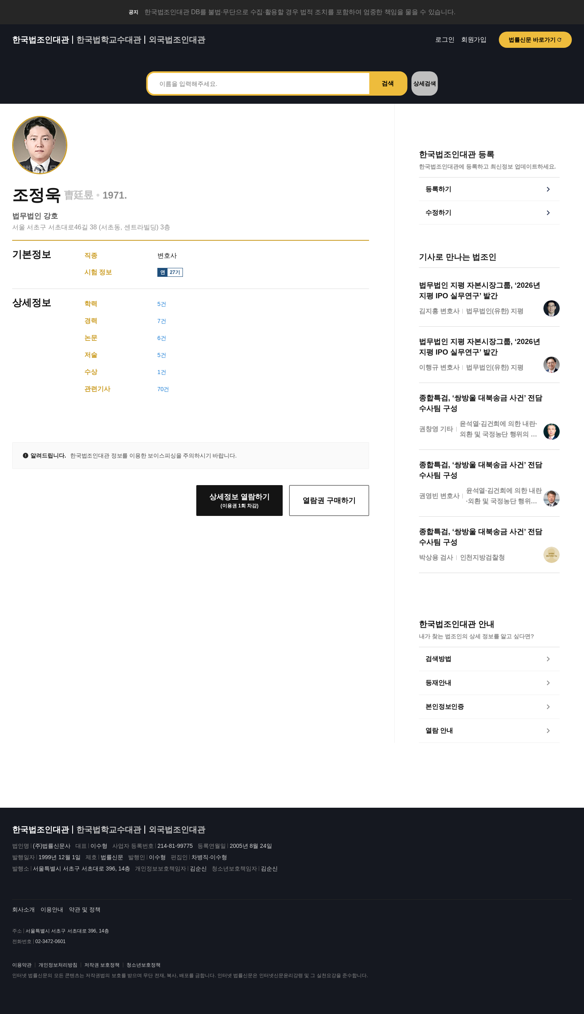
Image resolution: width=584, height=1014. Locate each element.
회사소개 (23, 909)
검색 (388, 83)
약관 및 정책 (85, 909)
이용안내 (52, 909)
